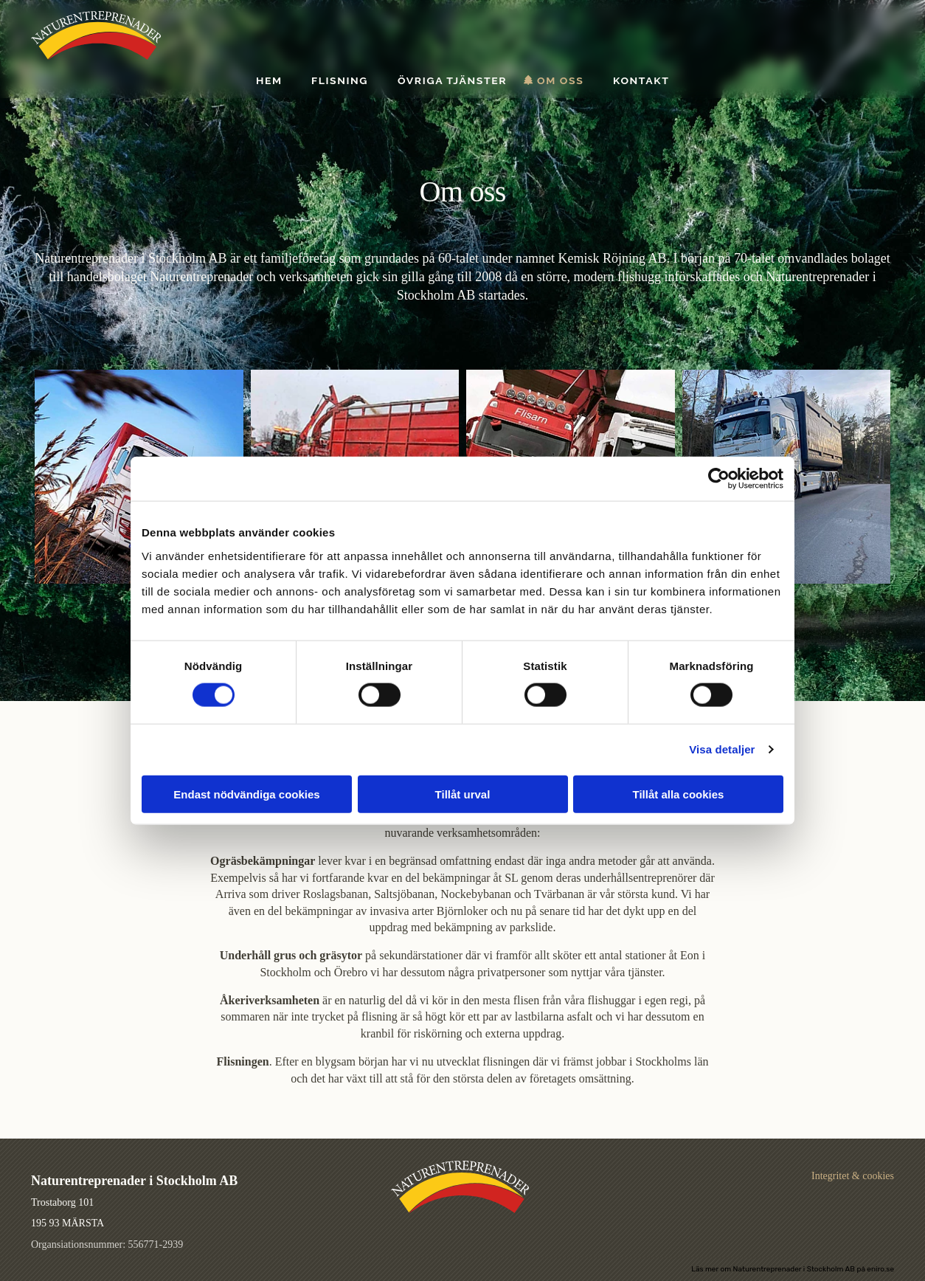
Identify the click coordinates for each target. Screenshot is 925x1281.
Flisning (339, 80)
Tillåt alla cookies (678, 793)
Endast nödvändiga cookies (246, 793)
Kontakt (641, 80)
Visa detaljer (722, 749)
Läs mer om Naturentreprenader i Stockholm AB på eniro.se (792, 1269)
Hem (269, 80)
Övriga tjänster (452, 80)
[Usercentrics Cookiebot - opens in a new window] (718, 479)
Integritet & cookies (852, 1175)
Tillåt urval (463, 793)
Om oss (560, 80)
